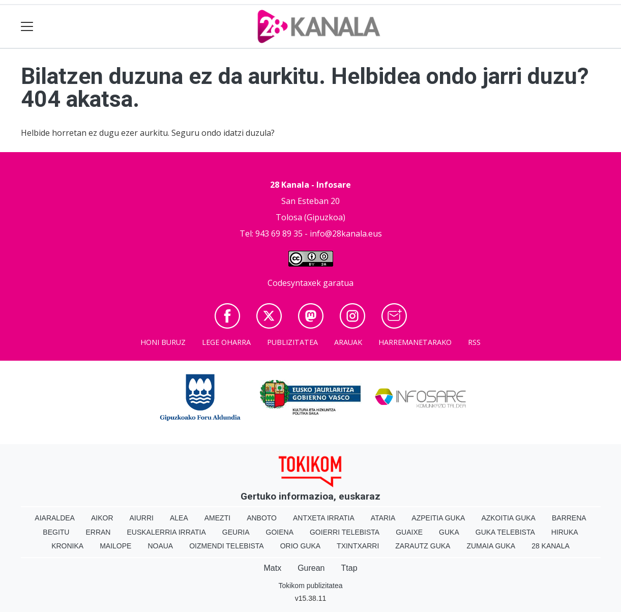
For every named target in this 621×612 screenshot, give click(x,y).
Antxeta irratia (323, 518)
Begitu (56, 532)
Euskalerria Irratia (166, 532)
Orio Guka (300, 546)
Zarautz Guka (422, 546)
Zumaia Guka (490, 546)
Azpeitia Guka (438, 518)
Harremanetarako (415, 342)
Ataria (383, 518)
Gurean (311, 568)
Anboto (262, 518)
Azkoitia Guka (508, 518)
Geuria (236, 532)
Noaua (160, 546)
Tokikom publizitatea (310, 585)
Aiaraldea (55, 518)
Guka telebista (505, 532)
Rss (474, 342)
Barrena (569, 518)
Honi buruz (163, 342)
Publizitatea (292, 342)
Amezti (217, 518)
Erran (97, 532)
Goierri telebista (344, 532)
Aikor (102, 518)
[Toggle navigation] (27, 27)
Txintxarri (358, 546)
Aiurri (142, 518)
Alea (179, 518)
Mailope (115, 546)
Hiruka (564, 532)
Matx (272, 568)
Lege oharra (226, 342)
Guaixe (409, 532)
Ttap (349, 568)
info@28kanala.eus (346, 233)
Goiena (279, 532)
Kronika (67, 546)
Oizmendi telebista (226, 546)
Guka (449, 532)
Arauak (348, 342)
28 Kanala (550, 546)
